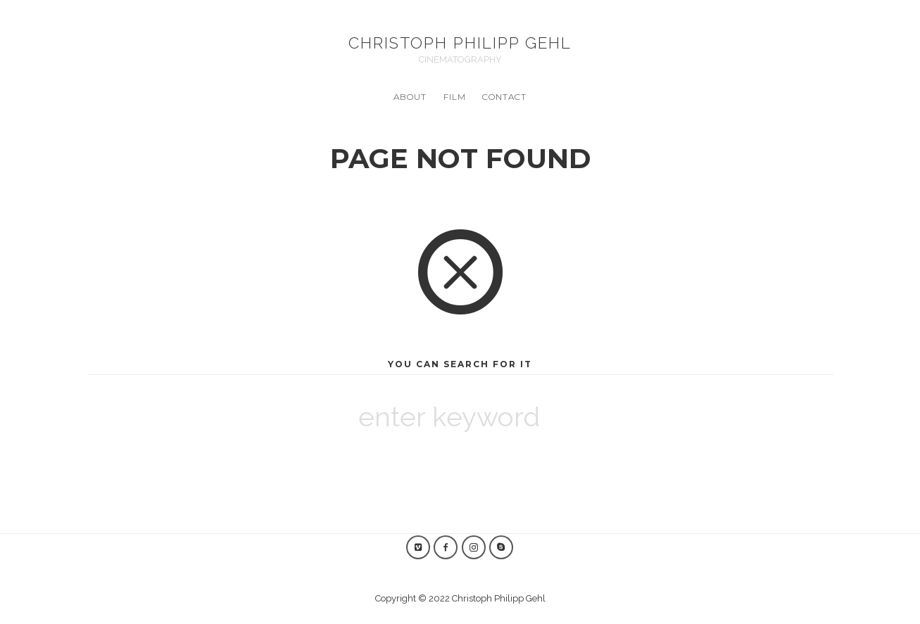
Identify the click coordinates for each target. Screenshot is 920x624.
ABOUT (410, 96)
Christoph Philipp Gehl (460, 43)
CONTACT (504, 96)
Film (454, 96)
